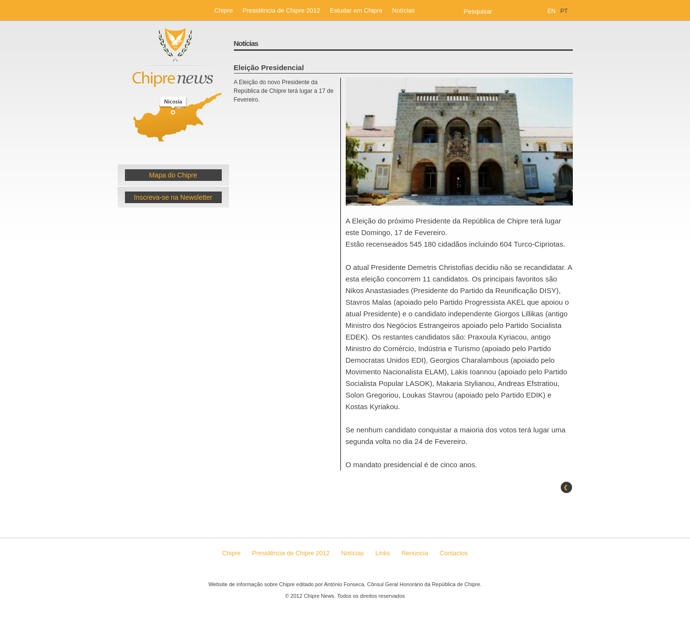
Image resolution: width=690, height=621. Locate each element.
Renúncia (415, 553)
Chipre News (173, 88)
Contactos (454, 553)
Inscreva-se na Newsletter (173, 197)
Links (382, 553)
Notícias (403, 10)
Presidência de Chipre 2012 (281, 10)
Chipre (224, 10)
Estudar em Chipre (356, 10)
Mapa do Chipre (173, 175)
